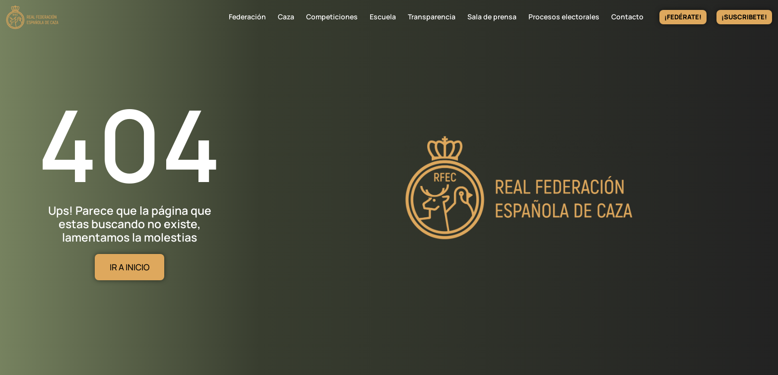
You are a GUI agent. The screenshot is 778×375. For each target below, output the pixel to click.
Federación (247, 16)
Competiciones (332, 16)
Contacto (627, 16)
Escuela (383, 16)
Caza (286, 16)
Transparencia (431, 16)
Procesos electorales (563, 16)
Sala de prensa (492, 16)
